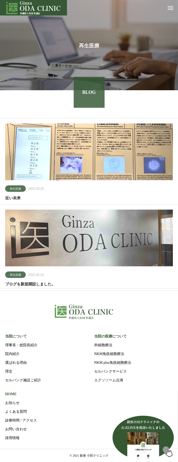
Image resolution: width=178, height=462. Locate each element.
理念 (8, 371)
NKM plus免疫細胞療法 (112, 363)
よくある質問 (16, 412)
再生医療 (15, 189)
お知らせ (12, 403)
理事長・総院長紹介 (21, 345)
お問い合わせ (16, 429)
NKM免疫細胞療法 (109, 354)
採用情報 (12, 438)
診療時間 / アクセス (21, 420)
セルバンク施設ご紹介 (23, 380)
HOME (10, 394)
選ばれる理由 (16, 363)
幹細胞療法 (103, 345)
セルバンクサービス (110, 371)
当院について (16, 336)
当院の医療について (110, 336)
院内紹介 (12, 354)
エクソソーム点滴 (108, 380)
